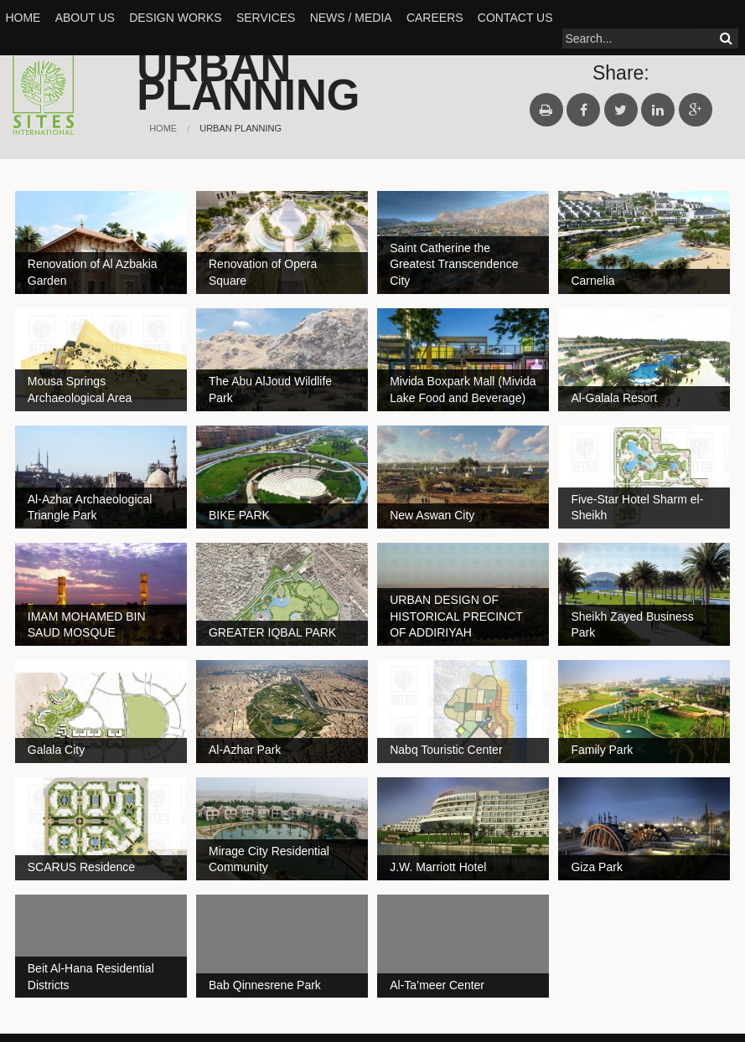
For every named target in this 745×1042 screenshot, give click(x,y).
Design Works (175, 17)
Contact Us (515, 17)
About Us (85, 17)
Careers (434, 17)
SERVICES (266, 17)
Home (22, 17)
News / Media (351, 17)
